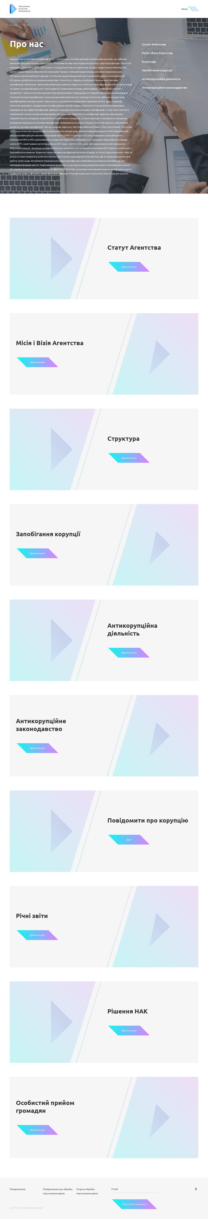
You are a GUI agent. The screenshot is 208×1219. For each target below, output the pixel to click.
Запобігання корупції (157, 70)
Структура (149, 61)
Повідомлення (17, 1189)
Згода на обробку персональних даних (87, 1191)
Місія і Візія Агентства (157, 53)
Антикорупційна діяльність (161, 78)
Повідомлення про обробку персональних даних (57, 1191)
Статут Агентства (154, 44)
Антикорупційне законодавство (164, 87)
